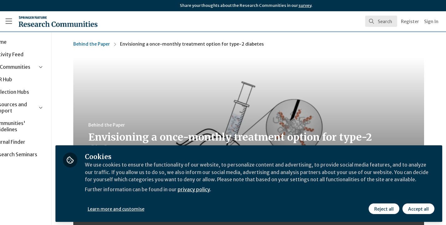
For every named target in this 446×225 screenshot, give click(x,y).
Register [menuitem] (410, 21)
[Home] (50, 21)
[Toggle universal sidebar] (9, 21)
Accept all (418, 208)
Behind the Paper (106, 44)
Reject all (384, 208)
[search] (381, 21)
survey (304, 5)
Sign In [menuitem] (431, 21)
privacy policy (223, 196)
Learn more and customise (144, 208)
